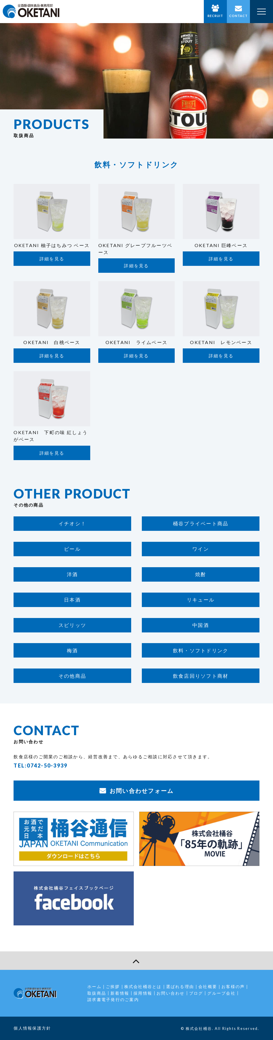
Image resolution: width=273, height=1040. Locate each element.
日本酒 (72, 600)
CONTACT (238, 16)
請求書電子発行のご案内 (113, 999)
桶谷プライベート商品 (201, 523)
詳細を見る (51, 258)
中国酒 (200, 625)
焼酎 (200, 574)
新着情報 (119, 993)
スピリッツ (72, 625)
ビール (72, 549)
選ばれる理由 (180, 986)
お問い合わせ (171, 993)
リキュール (200, 600)
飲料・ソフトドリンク (201, 650)
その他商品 (72, 676)
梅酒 (72, 650)
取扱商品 (96, 993)
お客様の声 (233, 986)
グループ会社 (221, 993)
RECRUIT (215, 16)
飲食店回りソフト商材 (201, 676)
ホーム (94, 986)
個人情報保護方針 (32, 1028)
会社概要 (207, 986)
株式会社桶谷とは (143, 986)
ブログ (196, 993)
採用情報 (142, 993)
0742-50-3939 (47, 765)
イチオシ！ (72, 523)
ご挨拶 (113, 986)
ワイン (200, 549)
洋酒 (72, 574)
